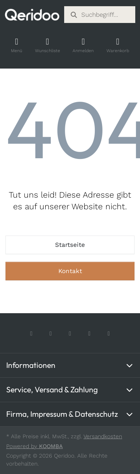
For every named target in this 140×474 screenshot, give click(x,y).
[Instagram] (51, 333)
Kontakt (70, 271)
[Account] (83, 45)
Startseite (70, 244)
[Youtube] (89, 333)
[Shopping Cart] (117, 45)
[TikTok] (70, 333)
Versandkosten (102, 436)
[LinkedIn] (109, 333)
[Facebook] (31, 333)
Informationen (30, 365)
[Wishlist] (47, 45)
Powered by (34, 446)
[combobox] (100, 14)
